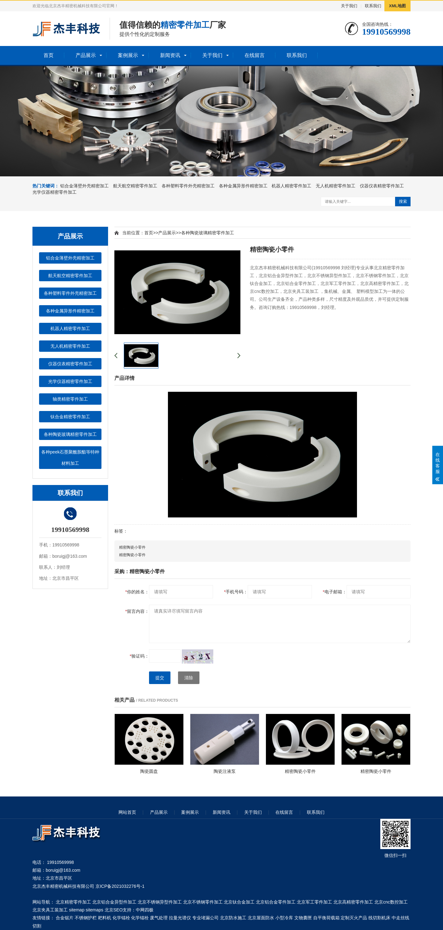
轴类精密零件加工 (70, 399)
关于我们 (349, 5)
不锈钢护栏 (86, 917)
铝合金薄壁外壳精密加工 (84, 185)
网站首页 (127, 812)
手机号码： (236, 591)
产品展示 (86, 55)
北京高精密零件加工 (353, 901)
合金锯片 (64, 917)
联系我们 (373, 5)
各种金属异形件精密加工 (243, 185)
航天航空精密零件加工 (135, 185)
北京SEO (114, 909)
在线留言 (255, 55)
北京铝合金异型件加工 (114, 901)
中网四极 (144, 909)
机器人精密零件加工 (291, 185)
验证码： (139, 656)
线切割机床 (379, 917)
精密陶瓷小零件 (132, 547)
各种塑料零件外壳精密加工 (188, 185)
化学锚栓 (121, 917)
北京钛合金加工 (239, 901)
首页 (48, 55)
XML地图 (397, 5)
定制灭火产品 (354, 917)
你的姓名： (137, 591)
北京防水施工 (233, 917)
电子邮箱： (334, 591)
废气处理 (159, 917)
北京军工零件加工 (314, 901)
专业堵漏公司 (205, 917)
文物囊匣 (303, 917)
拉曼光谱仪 (180, 917)
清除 (188, 677)
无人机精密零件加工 (335, 185)
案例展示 (128, 55)
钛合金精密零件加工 (70, 416)
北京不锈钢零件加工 (203, 901)
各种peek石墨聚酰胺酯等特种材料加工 (70, 457)
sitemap (76, 909)
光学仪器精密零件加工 (54, 192)
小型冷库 (284, 917)
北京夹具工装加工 (50, 909)
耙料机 (104, 917)
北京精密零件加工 (73, 901)
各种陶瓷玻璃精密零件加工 (70, 434)
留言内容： (137, 611)
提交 (159, 677)
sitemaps (94, 909)
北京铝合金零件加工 (276, 901)
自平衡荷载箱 (326, 917)
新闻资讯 (170, 55)
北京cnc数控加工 (391, 901)
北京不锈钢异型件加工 (160, 901)
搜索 (403, 201)
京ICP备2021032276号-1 (120, 886)
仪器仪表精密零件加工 (382, 185)
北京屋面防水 (261, 917)
